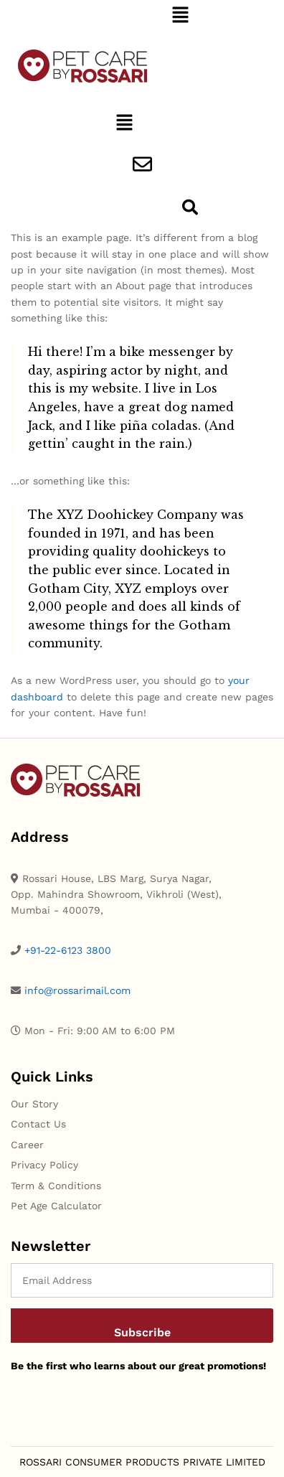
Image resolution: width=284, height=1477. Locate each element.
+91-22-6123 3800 (67, 950)
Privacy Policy (44, 1165)
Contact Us (38, 1124)
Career (27, 1144)
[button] (180, 16)
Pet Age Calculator (56, 1205)
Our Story (34, 1104)
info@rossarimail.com (77, 990)
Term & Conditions (56, 1185)
